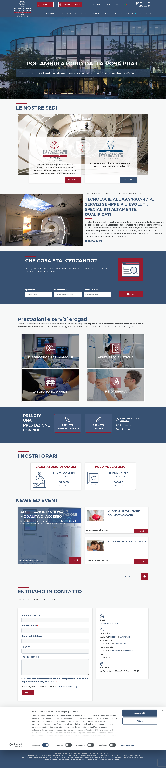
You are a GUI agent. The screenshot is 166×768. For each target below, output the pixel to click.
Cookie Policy (70, 723)
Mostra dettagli (127, 763)
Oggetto (25, 646)
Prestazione (60, 290)
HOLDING (95, 4)
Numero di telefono (31, 636)
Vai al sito (73, 180)
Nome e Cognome (30, 615)
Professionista (91, 290)
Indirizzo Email (29, 626)
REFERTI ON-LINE (71, 4)
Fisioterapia (125, 429)
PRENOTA (46, 4)
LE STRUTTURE (111, 4)
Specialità (30, 290)
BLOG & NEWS (144, 14)
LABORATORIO (80, 14)
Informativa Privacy (68, 686)
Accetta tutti (139, 731)
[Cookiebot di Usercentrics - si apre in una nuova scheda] (15, 763)
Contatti (98, 723)
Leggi (75, 560)
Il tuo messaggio (30, 657)
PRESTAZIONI (66, 14)
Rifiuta (140, 739)
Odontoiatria (125, 425)
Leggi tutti (136, 576)
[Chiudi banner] (162, 728)
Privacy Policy (85, 723)
